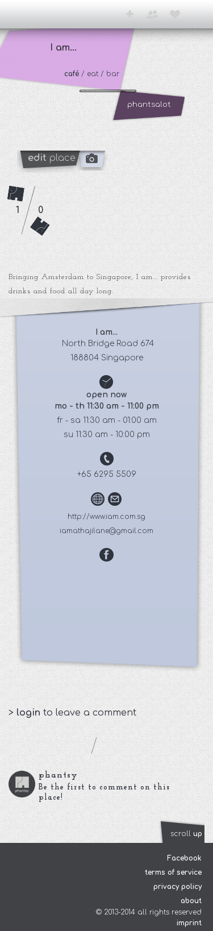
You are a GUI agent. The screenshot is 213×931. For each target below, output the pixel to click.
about (191, 901)
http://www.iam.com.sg (106, 517)
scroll (186, 834)
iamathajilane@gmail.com (106, 531)
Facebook (184, 858)
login (29, 713)
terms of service (173, 872)
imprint (189, 923)
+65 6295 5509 (106, 474)
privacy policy (177, 887)
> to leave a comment (72, 713)
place (52, 158)
